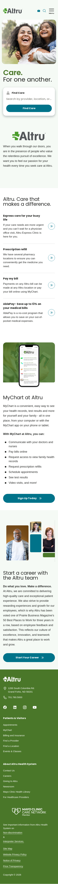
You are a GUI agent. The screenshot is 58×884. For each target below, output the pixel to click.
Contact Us (9, 770)
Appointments (10, 724)
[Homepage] (12, 681)
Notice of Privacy (12, 860)
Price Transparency (13, 866)
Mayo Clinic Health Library (16, 791)
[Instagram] (25, 707)
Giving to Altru (10, 781)
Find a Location (11, 746)
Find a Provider (11, 740)
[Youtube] (35, 707)
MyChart (7, 730)
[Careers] (39, 11)
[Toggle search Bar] (44, 10)
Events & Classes (12, 751)
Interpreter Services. (13, 841)
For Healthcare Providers (16, 797)
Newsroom (8, 786)
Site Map (7, 848)
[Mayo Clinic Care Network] (29, 812)
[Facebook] (5, 707)
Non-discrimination (12, 832)
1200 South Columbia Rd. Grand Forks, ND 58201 (21, 690)
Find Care (18, 93)
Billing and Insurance (14, 735)
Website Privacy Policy (14, 854)
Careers (7, 776)
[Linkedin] (15, 707)
